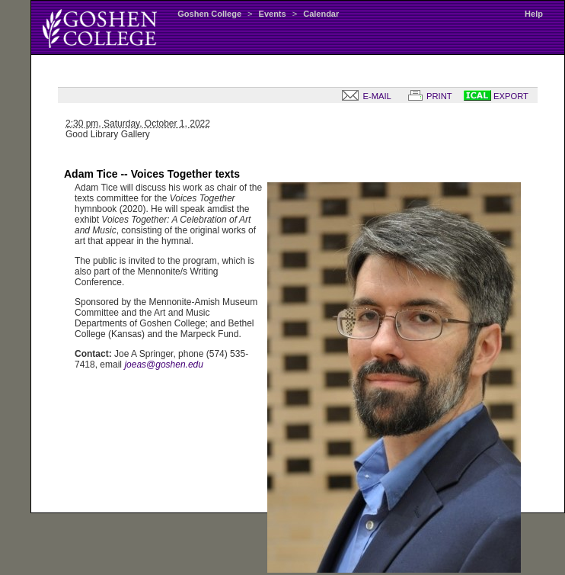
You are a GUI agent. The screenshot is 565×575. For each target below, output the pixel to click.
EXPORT (496, 96)
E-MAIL (363, 96)
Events (272, 13)
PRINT (427, 96)
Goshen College (209, 13)
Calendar (321, 13)
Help (534, 13)
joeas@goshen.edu (163, 364)
